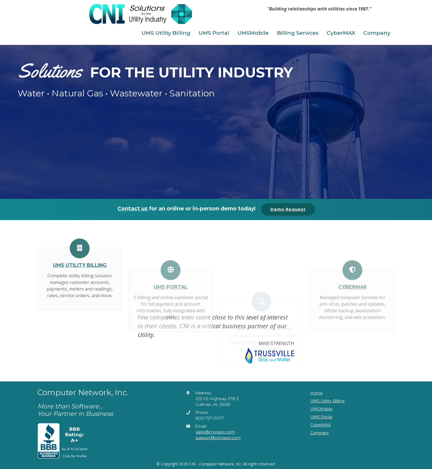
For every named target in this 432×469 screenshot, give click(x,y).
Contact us (132, 208)
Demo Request (288, 209)
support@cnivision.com (218, 437)
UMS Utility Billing (166, 32)
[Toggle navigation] (247, 16)
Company (376, 32)
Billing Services (297, 32)
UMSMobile (253, 32)
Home (316, 393)
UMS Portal (214, 32)
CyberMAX (341, 32)
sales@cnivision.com (215, 432)
